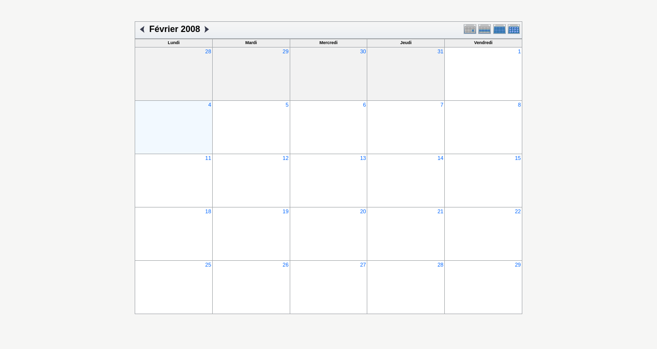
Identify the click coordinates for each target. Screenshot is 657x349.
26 (285, 265)
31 (440, 51)
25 (208, 265)
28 (208, 51)
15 (518, 158)
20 (363, 211)
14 (440, 158)
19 (285, 211)
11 (208, 158)
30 (363, 51)
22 (518, 211)
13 (363, 158)
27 (363, 265)
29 (285, 51)
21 (440, 211)
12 (285, 158)
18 (208, 211)
